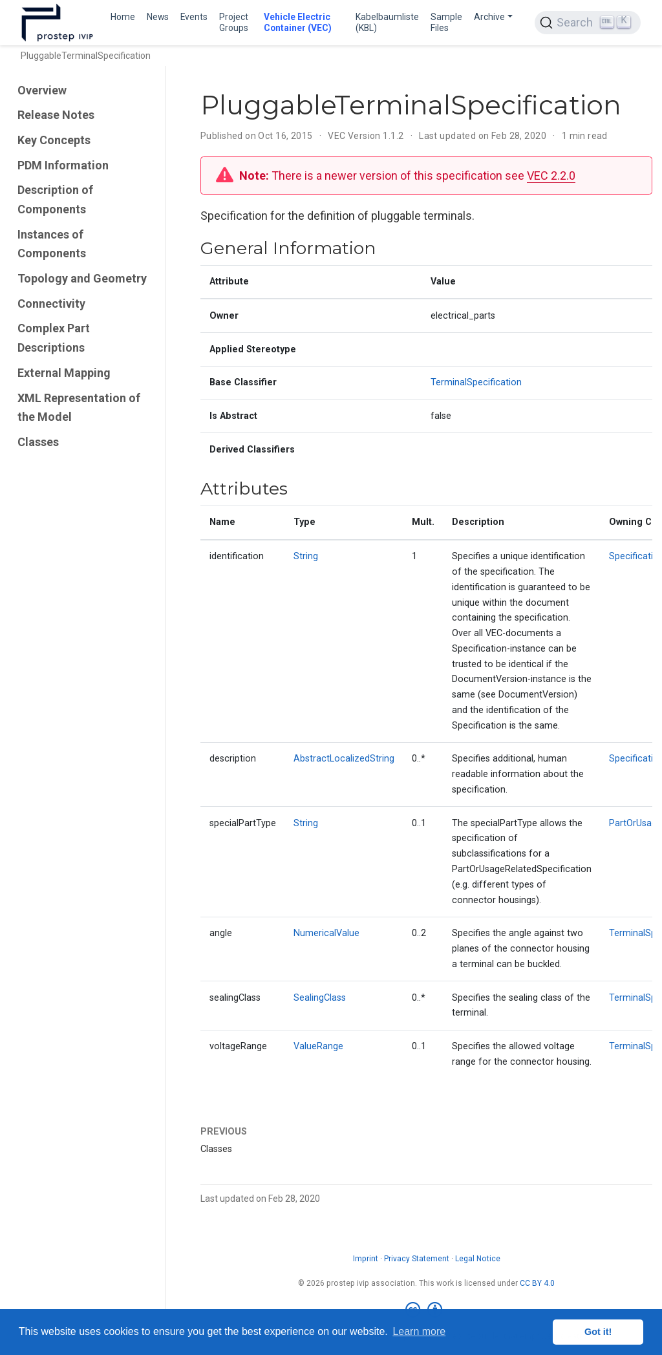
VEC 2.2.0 (551, 175)
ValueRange (318, 1046)
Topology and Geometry (82, 278)
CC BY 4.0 (537, 1283)
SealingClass (320, 997)
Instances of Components (51, 244)
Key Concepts (54, 140)
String (306, 556)
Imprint (365, 1258)
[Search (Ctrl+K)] (588, 22)
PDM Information (63, 165)
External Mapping (64, 372)
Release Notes (55, 115)
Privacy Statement (416, 1258)
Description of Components (55, 199)
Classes (38, 442)
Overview (42, 90)
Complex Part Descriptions (53, 337)
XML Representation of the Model (78, 407)
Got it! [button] (598, 1332)
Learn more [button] (418, 1331)
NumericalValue (326, 933)
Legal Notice (477, 1258)
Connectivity (51, 303)
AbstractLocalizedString (344, 758)
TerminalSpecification (476, 382)
